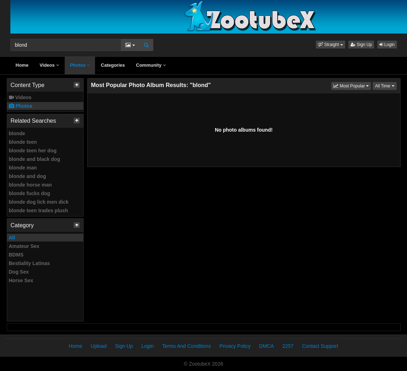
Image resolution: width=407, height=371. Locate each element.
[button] (330, 45)
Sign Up (361, 44)
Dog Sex (19, 272)
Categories (113, 65)
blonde (17, 133)
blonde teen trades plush (38, 210)
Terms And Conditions (186, 346)
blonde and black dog (34, 159)
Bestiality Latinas (29, 263)
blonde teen (23, 142)
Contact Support (320, 346)
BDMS (16, 255)
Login (387, 44)
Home (22, 65)
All (12, 237)
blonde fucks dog (29, 193)
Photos (80, 65)
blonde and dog (27, 176)
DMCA (266, 346)
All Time (385, 85)
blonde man (23, 168)
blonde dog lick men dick (39, 202)
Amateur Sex (24, 246)
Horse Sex (21, 280)
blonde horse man (30, 185)
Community (151, 65)
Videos (49, 65)
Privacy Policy (234, 346)
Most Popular (352, 85)
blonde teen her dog (33, 150)
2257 (287, 346)
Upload (98, 346)
